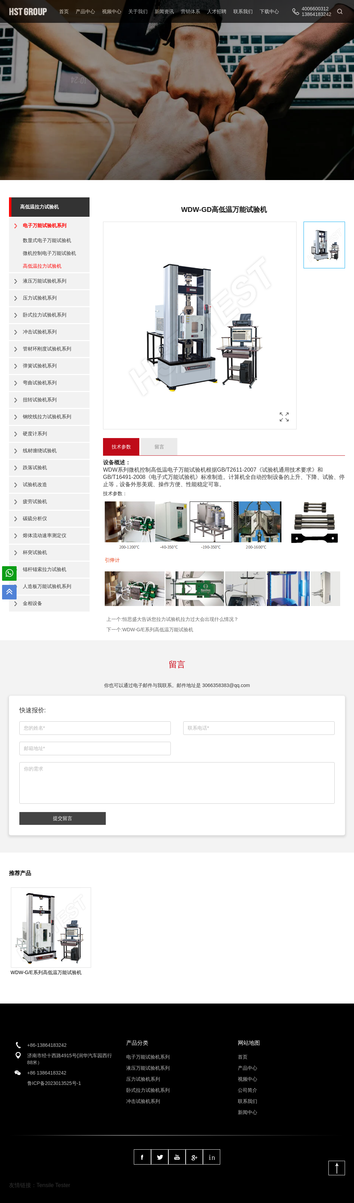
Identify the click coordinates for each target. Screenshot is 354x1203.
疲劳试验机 (35, 501)
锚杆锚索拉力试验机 (44, 569)
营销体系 (190, 11)
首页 (64, 11)
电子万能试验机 (186, 470)
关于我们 (138, 11)
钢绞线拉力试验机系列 (47, 416)
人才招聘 (216, 11)
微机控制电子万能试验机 (49, 253)
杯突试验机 (35, 552)
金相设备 (32, 603)
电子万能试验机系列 (44, 225)
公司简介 (247, 1090)
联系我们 (243, 11)
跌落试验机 (35, 467)
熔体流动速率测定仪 (44, 535)
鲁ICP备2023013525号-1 (54, 1083)
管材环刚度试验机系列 (47, 348)
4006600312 (315, 8)
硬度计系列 (35, 433)
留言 (159, 446)
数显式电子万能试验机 (47, 240)
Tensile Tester (54, 1185)
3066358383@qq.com (226, 685)
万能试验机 (181, 477)
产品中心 (85, 11)
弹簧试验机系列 (40, 365)
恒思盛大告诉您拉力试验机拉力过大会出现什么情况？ (180, 619)
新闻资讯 (164, 11)
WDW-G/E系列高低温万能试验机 (157, 629)
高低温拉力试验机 (39, 207)
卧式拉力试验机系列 (44, 315)
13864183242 (317, 14)
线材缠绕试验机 (40, 450)
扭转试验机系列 (40, 399)
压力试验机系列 (40, 298)
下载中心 (269, 11)
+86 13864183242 (46, 1073)
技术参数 (121, 446)
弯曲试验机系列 (40, 382)
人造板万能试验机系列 (47, 586)
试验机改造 (35, 484)
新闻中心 (247, 1112)
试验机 (270, 470)
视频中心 (111, 11)
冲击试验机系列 (40, 332)
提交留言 (62, 818)
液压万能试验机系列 (44, 281)
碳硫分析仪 (35, 518)
